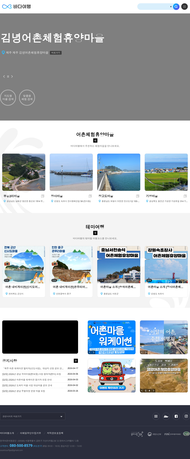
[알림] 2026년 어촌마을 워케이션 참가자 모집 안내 (27, 379)
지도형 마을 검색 (8, 97)
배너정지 (8, 76)
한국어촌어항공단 (173, 434)
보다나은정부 (137, 434)
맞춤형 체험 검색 (27, 97)
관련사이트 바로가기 (12, 416)
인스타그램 (186, 416)
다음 (12, 76)
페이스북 (176, 416)
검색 (176, 6)
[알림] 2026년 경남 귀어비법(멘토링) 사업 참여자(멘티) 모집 (31, 374)
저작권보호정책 (55, 433)
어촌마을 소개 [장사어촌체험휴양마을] (166, 287)
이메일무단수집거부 (30, 433)
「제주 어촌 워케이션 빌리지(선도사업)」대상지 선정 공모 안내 (33, 368)
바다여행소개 (7, 433)
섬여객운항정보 (166, 416)
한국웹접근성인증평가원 (186, 434)
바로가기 (55, 52)
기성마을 (152, 196)
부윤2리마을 (11, 196)
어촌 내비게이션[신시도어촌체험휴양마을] (23, 287)
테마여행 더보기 (95, 233)
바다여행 (16, 6)
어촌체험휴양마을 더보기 (95, 140)
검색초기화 (171, 6)
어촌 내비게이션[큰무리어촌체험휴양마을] (71, 287)
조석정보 (156, 416)
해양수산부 (154, 434)
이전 (4, 76)
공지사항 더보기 (76, 361)
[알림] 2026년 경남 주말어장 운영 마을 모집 (23, 390)
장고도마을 (105, 196)
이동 (43, 196)
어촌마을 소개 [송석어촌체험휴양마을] (118, 287)
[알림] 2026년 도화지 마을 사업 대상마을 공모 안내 (27, 385)
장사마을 (57, 196)
